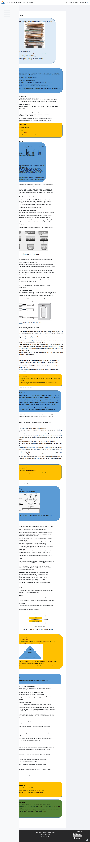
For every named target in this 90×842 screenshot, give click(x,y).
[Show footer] (87, 840)
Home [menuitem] (9, 2)
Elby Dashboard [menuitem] (30, 2)
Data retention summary (45, 834)
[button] (67, 2)
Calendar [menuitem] (13, 2)
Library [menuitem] (24, 2)
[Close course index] (1, 7)
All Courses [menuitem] (18, 2)
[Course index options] (18, 7)
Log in (88, 2)
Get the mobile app (45, 836)
